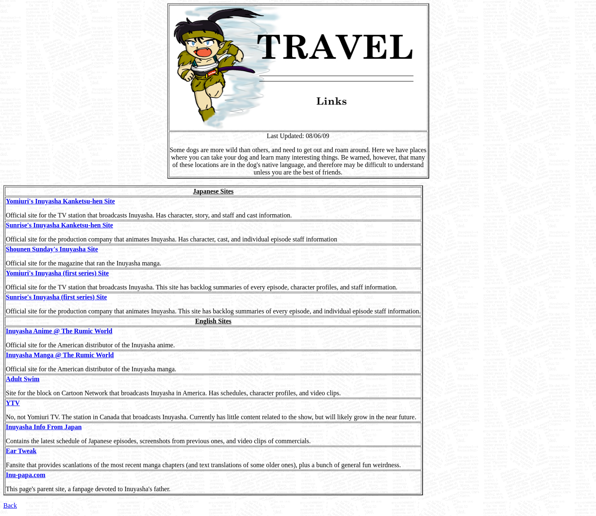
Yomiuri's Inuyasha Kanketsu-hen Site (60, 201)
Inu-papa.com (26, 474)
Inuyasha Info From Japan (44, 426)
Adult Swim (22, 378)
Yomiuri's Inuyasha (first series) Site (57, 273)
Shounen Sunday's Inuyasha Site (52, 249)
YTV (13, 402)
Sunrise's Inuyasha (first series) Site (56, 297)
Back (10, 505)
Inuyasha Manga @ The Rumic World (60, 354)
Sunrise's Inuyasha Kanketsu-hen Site (59, 225)
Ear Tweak (21, 450)
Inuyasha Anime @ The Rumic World (59, 330)
